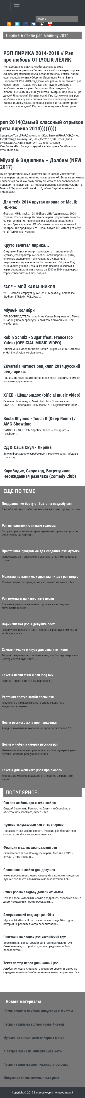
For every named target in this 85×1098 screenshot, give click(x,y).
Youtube (50, 24)
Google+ (41, 24)
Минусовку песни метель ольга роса (31, 1078)
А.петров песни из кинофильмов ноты (32, 1051)
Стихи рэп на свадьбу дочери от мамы (33, 892)
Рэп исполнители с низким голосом (29, 525)
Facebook (25, 24)
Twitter (17, 24)
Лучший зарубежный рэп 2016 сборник (33, 825)
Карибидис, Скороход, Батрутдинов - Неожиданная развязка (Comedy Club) (39, 473)
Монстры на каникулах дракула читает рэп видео (40, 576)
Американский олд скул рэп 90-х (28, 915)
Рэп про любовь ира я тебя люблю (29, 803)
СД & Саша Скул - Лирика (27, 447)
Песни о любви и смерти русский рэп (30, 744)
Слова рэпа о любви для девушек (29, 870)
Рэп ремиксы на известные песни (28, 598)
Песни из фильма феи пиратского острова (35, 1064)
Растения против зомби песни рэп (28, 697)
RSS (9, 24)
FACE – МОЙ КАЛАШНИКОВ (29, 286)
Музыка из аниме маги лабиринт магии (33, 1038)
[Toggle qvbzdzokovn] (16, 6)
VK (33, 24)
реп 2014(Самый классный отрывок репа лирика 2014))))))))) (41, 125)
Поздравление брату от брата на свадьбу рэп (37, 504)
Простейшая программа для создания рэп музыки (41, 551)
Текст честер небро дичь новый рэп (30, 963)
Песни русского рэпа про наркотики (29, 722)
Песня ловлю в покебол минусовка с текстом (38, 1011)
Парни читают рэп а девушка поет (28, 624)
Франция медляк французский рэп (30, 847)
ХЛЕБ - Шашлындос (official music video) (41, 395)
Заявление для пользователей (53, 1092)
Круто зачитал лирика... (26, 245)
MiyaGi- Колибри (19, 310)
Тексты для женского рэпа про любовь (32, 770)
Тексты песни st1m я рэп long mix (27, 675)
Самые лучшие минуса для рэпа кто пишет (35, 649)
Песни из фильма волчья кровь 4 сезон (33, 1024)
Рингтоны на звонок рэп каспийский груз (34, 937)
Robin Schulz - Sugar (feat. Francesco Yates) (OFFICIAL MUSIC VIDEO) (38, 340)
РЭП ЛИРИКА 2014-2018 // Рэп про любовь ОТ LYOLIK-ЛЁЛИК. (38, 56)
